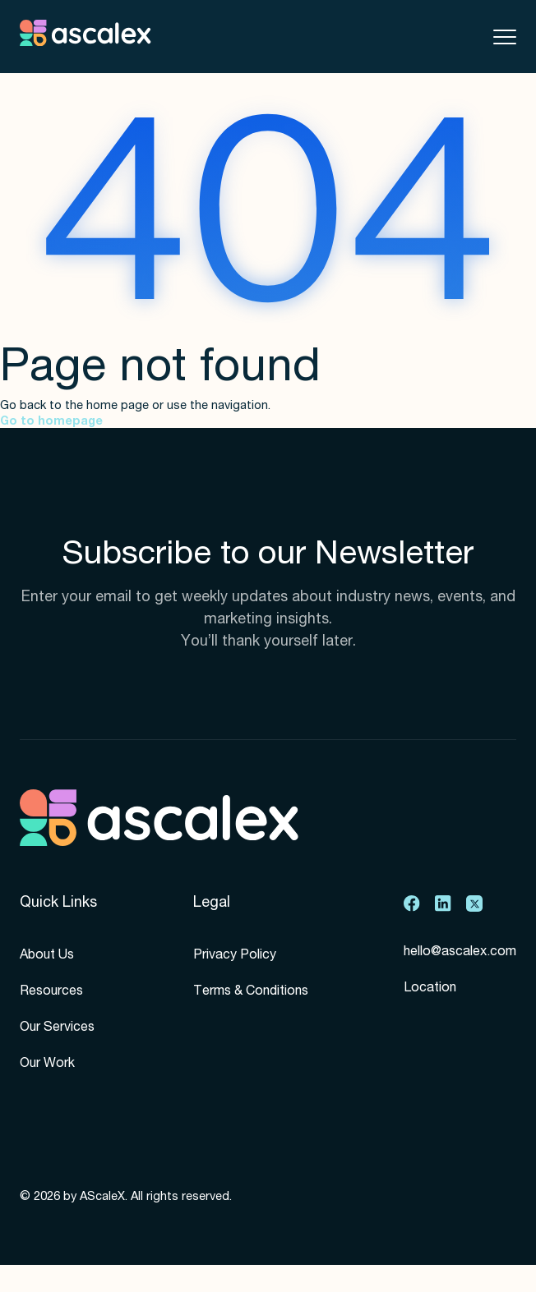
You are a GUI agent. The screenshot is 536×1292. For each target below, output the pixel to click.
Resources (51, 992)
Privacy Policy (234, 956)
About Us (47, 956)
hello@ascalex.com (460, 952)
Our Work (47, 1064)
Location (430, 988)
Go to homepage (51, 422)
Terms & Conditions (250, 992)
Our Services (57, 1028)
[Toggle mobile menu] (504, 37)
